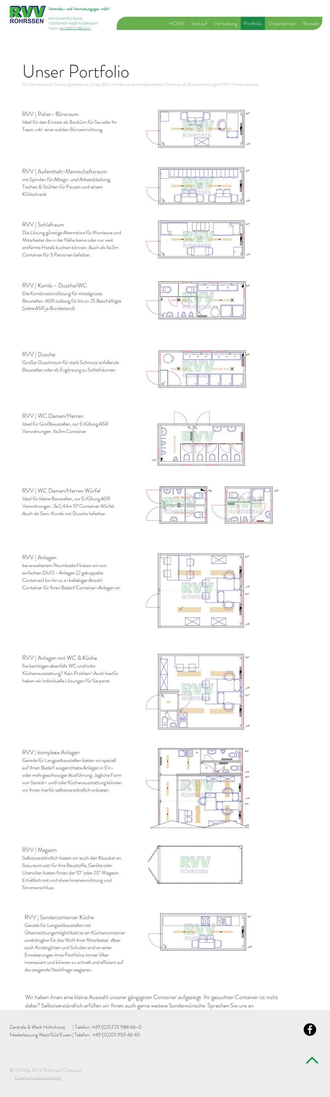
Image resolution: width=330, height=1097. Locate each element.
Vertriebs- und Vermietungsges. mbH (78, 9)
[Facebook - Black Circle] (310, 1029)
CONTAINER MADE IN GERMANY (73, 23)
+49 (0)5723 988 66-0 (75, 28)
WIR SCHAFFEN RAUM (65, 18)
